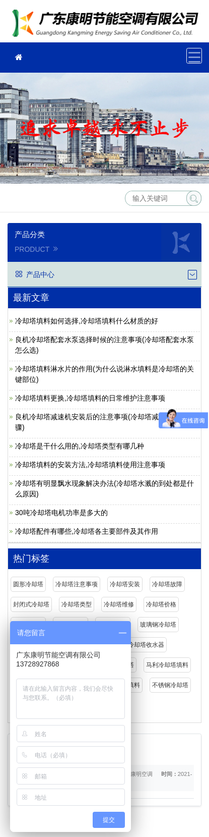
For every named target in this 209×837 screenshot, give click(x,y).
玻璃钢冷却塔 (158, 624)
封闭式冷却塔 (31, 604)
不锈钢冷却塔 (170, 685)
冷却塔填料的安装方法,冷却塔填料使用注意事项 (90, 465)
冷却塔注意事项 (76, 584)
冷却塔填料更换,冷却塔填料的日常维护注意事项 (90, 398)
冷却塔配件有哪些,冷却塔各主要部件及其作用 (86, 531)
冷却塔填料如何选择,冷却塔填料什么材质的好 (86, 321)
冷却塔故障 (167, 584)
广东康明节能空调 (108, 24)
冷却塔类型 (76, 604)
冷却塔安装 (125, 584)
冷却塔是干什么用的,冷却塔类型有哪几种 (79, 446)
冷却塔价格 (161, 604)
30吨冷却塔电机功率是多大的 (61, 513)
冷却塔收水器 (146, 644)
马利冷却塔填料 (167, 664)
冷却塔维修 (119, 604)
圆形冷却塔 (28, 584)
